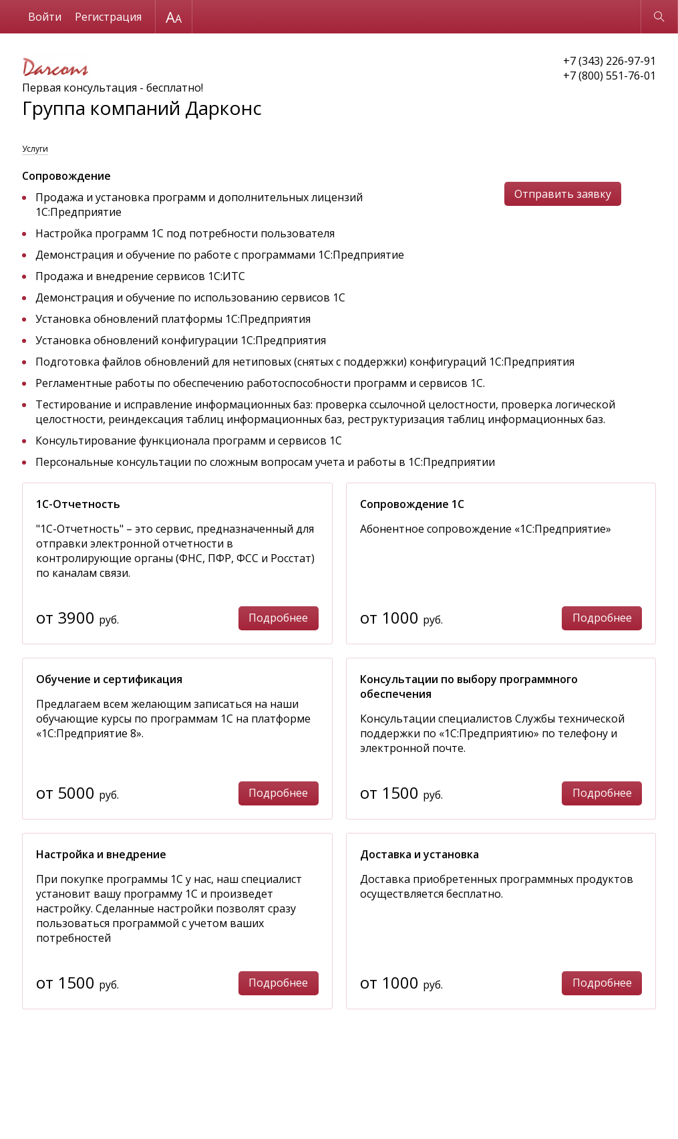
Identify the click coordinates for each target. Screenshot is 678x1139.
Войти (44, 16)
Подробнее (278, 617)
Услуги (35, 148)
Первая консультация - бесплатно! (142, 86)
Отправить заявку (562, 193)
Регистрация (108, 16)
